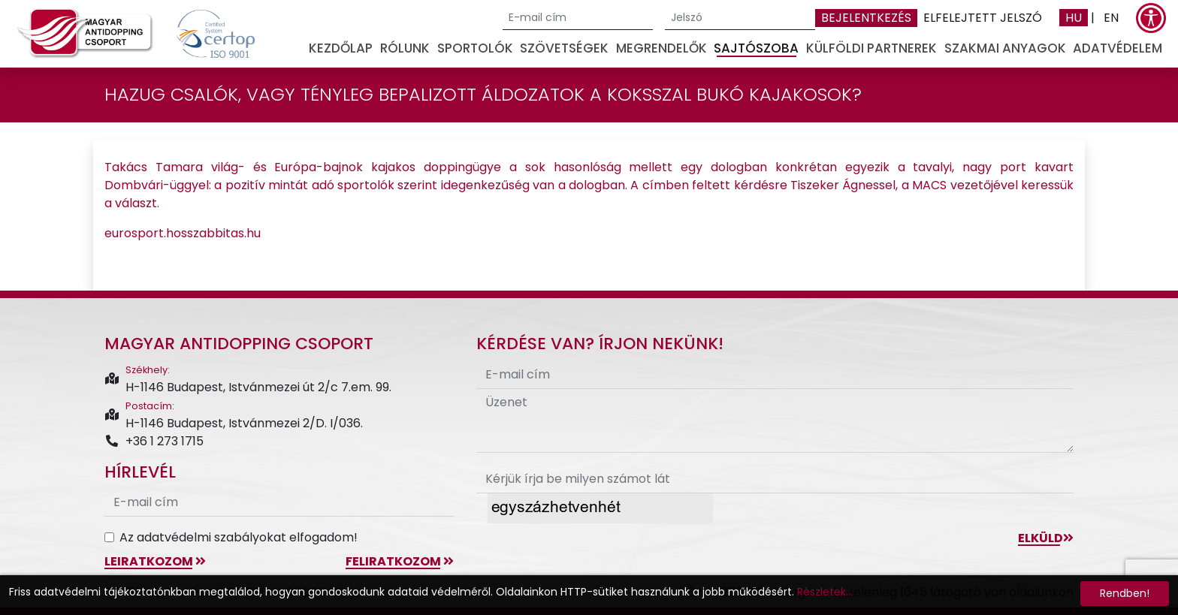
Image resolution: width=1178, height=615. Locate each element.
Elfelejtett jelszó (982, 17)
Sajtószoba (756, 48)
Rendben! (1124, 593)
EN (1111, 17)
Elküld (1046, 538)
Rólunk (405, 48)
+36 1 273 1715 (154, 441)
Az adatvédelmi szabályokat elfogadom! (238, 537)
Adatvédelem (1117, 48)
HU (1073, 17)
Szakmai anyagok (1005, 48)
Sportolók (475, 48)
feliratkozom (400, 561)
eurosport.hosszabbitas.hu (182, 233)
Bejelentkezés (866, 17)
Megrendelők (661, 48)
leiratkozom (155, 561)
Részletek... (825, 591)
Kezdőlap (341, 48)
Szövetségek (564, 48)
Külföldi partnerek (871, 48)
